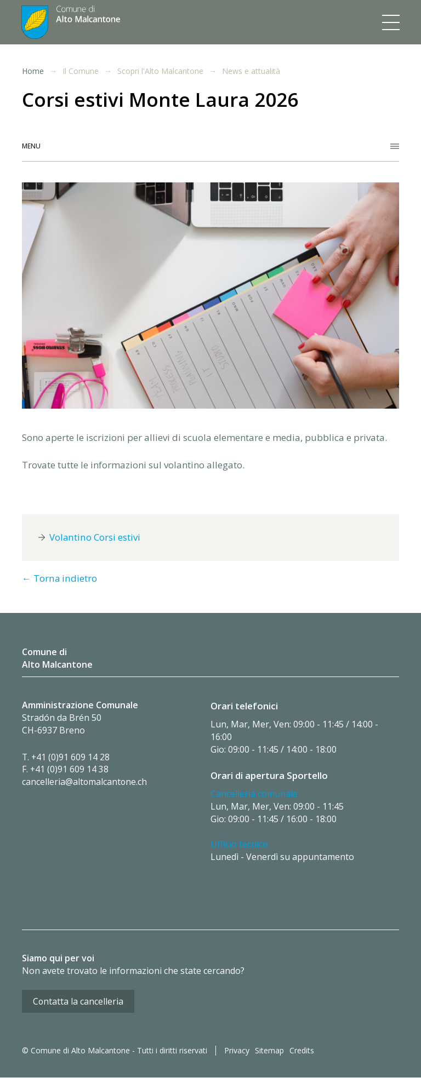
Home (33, 71)
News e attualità (251, 71)
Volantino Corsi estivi (94, 537)
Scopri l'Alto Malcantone (160, 71)
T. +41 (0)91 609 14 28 (66, 757)
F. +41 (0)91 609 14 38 (65, 770)
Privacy (236, 1051)
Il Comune (80, 71)
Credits (301, 1051)
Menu (31, 146)
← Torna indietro (59, 578)
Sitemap (269, 1051)
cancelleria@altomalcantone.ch (85, 782)
